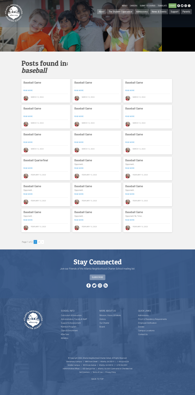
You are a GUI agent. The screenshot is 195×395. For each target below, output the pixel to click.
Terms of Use (98, 372)
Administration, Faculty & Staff (74, 319)
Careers (133, 6)
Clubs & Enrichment (69, 330)
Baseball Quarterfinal (35, 160)
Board (102, 327)
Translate (162, 6)
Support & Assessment (71, 323)
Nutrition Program (68, 327)
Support (174, 11)
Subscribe (97, 277)
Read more (28, 90)
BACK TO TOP (98, 379)
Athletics (64, 338)
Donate (172, 6)
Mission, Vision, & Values (110, 315)
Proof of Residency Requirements (152, 319)
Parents (186, 11)
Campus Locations (146, 330)
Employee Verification (147, 323)
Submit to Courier (147, 6)
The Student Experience (120, 11)
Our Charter (104, 323)
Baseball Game (32, 82)
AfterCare (65, 334)
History (103, 319)
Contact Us (143, 334)
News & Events (159, 11)
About (102, 11)
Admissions (142, 11)
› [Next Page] (42, 242)
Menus (125, 6)
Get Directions (84, 372)
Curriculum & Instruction (71, 315)
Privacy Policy (110, 372)
